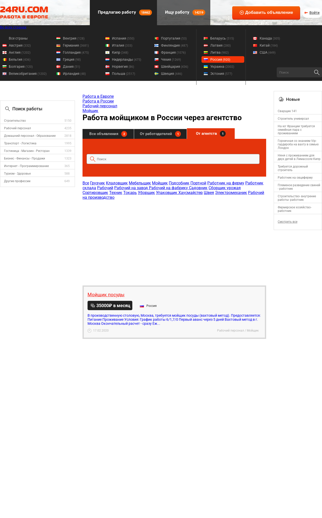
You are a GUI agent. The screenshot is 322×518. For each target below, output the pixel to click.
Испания (123, 38)
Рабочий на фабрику (169, 187)
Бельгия (19, 59)
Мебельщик (140, 183)
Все (86, 183)
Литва (219, 52)
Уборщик (146, 192)
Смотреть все (287, 221)
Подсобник (179, 183)
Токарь (130, 192)
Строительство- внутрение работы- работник (297, 198)
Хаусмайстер (190, 192)
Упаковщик (167, 192)
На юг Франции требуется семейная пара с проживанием (296, 129)
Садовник (198, 187)
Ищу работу (184, 12)
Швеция (171, 74)
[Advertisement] (174, 240)
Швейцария (174, 66)
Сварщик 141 (287, 111)
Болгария (21, 66)
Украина (222, 66)
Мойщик (90, 110)
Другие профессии (17, 181)
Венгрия (74, 38)
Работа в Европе (98, 96)
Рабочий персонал (17, 128)
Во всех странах (13, 27)
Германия (76, 45)
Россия (220, 59)
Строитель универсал (293, 118)
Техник (115, 192)
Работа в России (98, 101)
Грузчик (97, 183)
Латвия (220, 45)
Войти (314, 13)
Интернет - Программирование (26, 166)
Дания (71, 66)
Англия (19, 52)
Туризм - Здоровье (17, 173)
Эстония (221, 74)
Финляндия (174, 45)
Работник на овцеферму (295, 177)
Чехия (171, 59)
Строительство (15, 120)
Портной (198, 183)
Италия (122, 45)
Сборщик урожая (225, 187)
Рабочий (105, 187)
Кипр (120, 52)
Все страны (18, 38)
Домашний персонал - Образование (30, 136)
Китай (269, 45)
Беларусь (222, 38)
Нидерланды (126, 59)
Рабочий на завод (131, 187)
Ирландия (74, 74)
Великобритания (28, 74)
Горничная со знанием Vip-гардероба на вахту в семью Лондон (298, 144)
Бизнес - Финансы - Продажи (24, 158)
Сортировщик (95, 192)
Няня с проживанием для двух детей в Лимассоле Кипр (299, 157)
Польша (123, 74)
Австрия (20, 45)
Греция (72, 59)
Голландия (76, 52)
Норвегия (123, 66)
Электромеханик (231, 192)
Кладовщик (117, 183)
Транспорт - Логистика (20, 143)
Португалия (174, 38)
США (267, 52)
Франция (173, 52)
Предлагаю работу (124, 12)
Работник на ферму (225, 183)
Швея (209, 192)
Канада (270, 38)
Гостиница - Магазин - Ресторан (27, 151)
